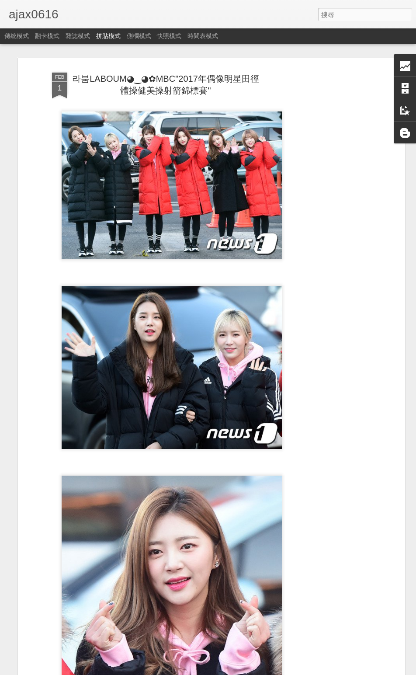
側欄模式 (139, 35)
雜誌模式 (78, 35)
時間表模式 (202, 35)
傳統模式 (16, 35)
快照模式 (169, 35)
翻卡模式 (47, 35)
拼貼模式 (108, 35)
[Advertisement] (327, 206)
